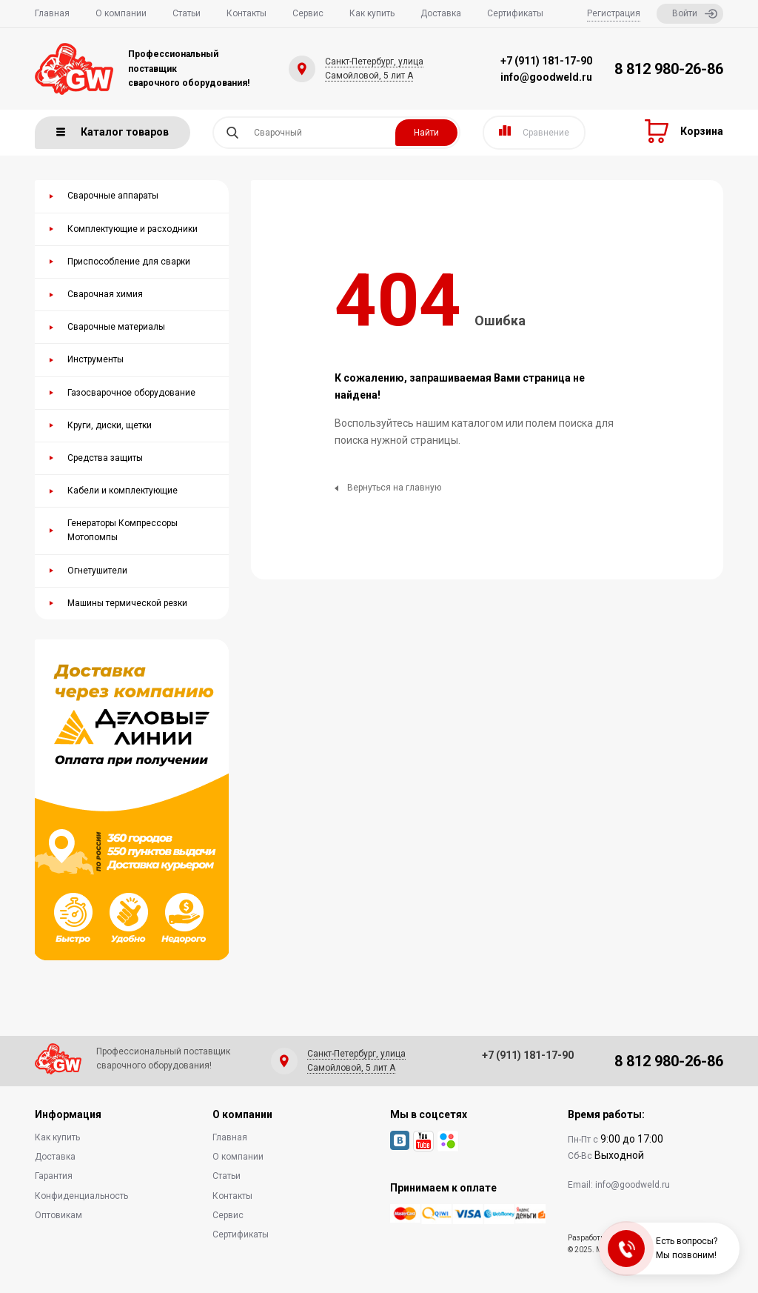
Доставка (440, 13)
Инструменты (95, 359)
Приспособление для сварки (128, 261)
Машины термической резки (127, 603)
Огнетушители (97, 570)
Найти (426, 132)
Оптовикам (58, 1215)
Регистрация (613, 13)
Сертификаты (515, 13)
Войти (694, 13)
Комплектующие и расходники (132, 229)
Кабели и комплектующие (122, 490)
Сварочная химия (105, 294)
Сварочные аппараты (112, 195)
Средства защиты (105, 458)
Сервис (307, 13)
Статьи (186, 13)
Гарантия (54, 1176)
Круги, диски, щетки (109, 425)
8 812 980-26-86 (668, 69)
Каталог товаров (112, 132)
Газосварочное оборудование (131, 393)
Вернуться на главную (388, 487)
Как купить (372, 13)
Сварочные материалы (116, 327)
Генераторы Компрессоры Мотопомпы (122, 530)
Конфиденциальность (81, 1196)
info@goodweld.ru (546, 77)
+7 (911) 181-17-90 (546, 61)
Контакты (246, 13)
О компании (121, 13)
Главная (52, 13)
